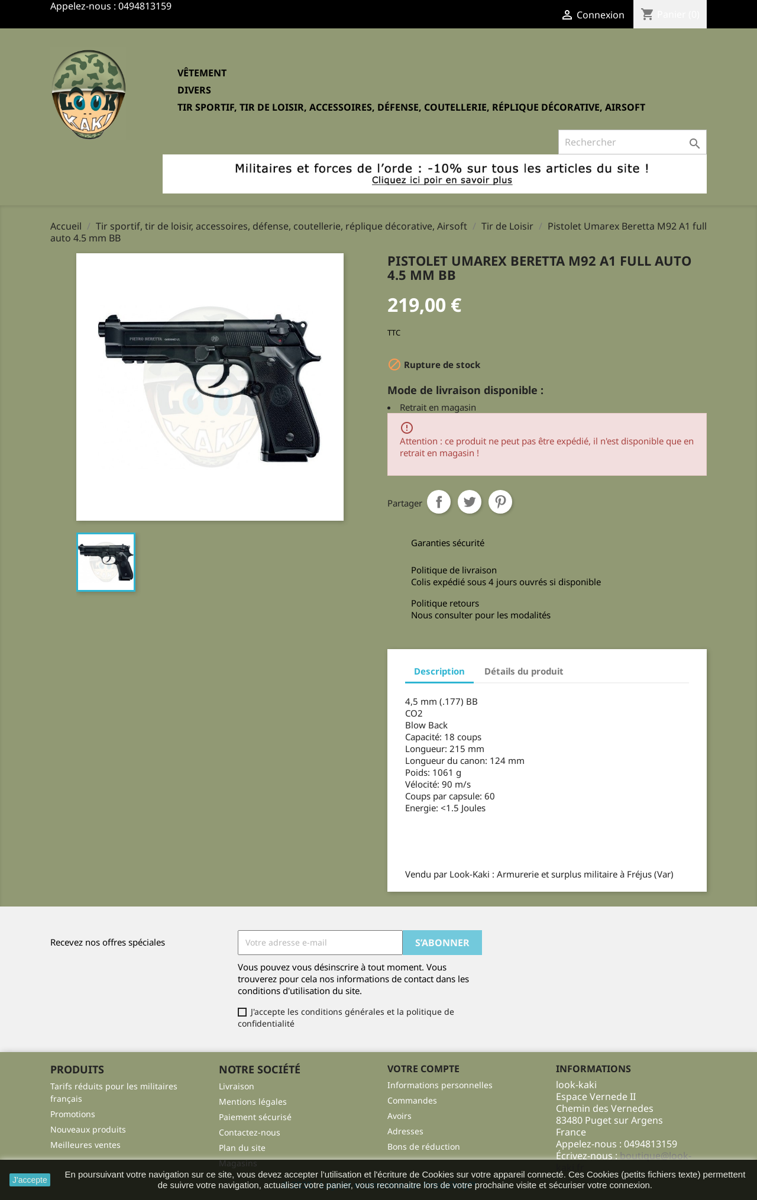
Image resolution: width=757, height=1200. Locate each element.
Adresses (405, 1131)
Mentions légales (253, 1101)
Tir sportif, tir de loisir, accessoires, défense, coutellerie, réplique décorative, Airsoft (411, 107)
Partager (439, 502)
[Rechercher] (632, 142)
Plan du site (242, 1147)
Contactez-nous (249, 1132)
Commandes (412, 1100)
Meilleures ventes (85, 1144)
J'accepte (29, 1180)
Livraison (236, 1086)
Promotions (72, 1114)
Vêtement (202, 72)
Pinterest (500, 502)
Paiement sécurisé (255, 1116)
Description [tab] (439, 671)
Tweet (469, 502)
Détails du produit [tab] (524, 671)
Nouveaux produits (88, 1129)
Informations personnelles (440, 1085)
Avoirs (399, 1115)
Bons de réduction (423, 1146)
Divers (194, 89)
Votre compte (423, 1068)
